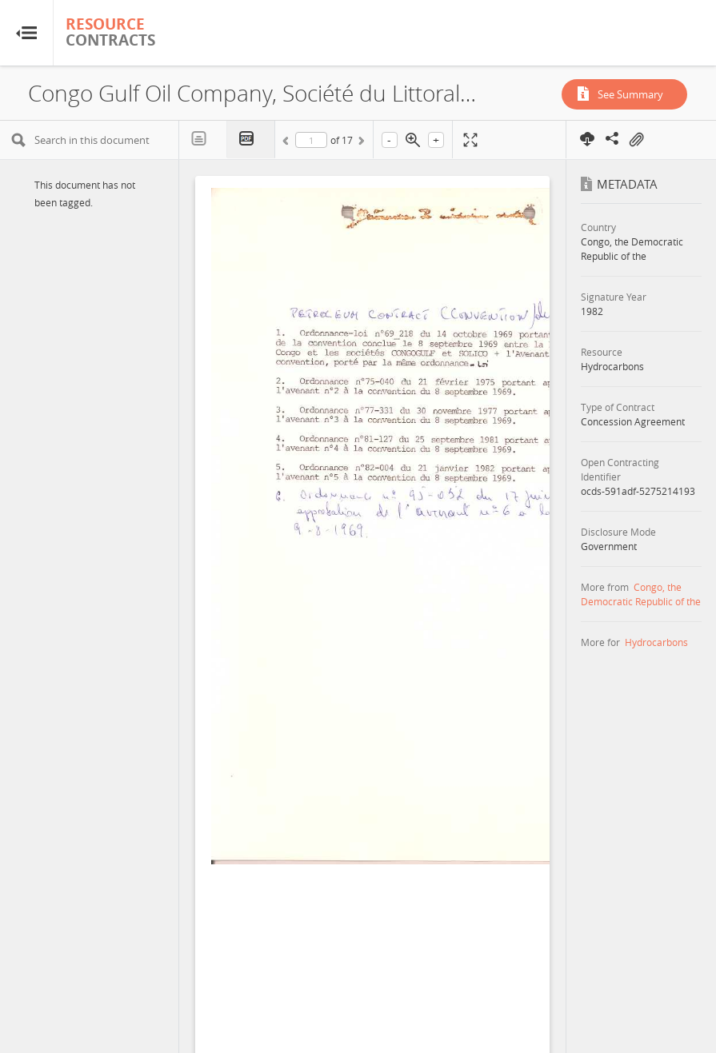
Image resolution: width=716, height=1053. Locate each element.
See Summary (630, 94)
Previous (288, 143)
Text (203, 139)
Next (360, 143)
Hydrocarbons (656, 642)
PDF (251, 139)
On (636, 140)
